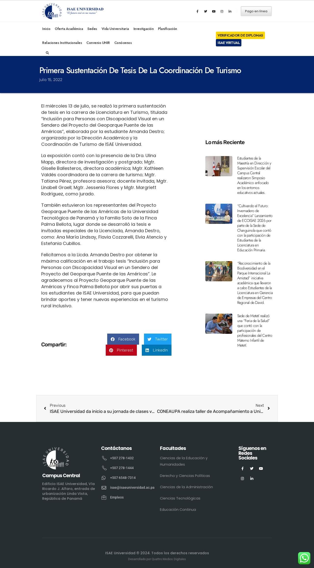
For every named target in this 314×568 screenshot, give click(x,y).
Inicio (46, 28)
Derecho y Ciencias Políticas (185, 475)
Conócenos (123, 42)
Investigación (143, 28)
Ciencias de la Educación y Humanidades (184, 461)
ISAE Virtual (229, 42)
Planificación (167, 28)
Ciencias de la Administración (186, 487)
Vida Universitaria (115, 28)
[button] (123, 339)
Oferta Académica (69, 28)
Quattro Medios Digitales (169, 559)
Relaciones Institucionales (62, 42)
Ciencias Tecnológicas (180, 498)
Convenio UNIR (98, 42)
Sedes (92, 28)
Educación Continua (178, 509)
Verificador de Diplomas (240, 35)
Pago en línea (256, 11)
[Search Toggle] (47, 53)
